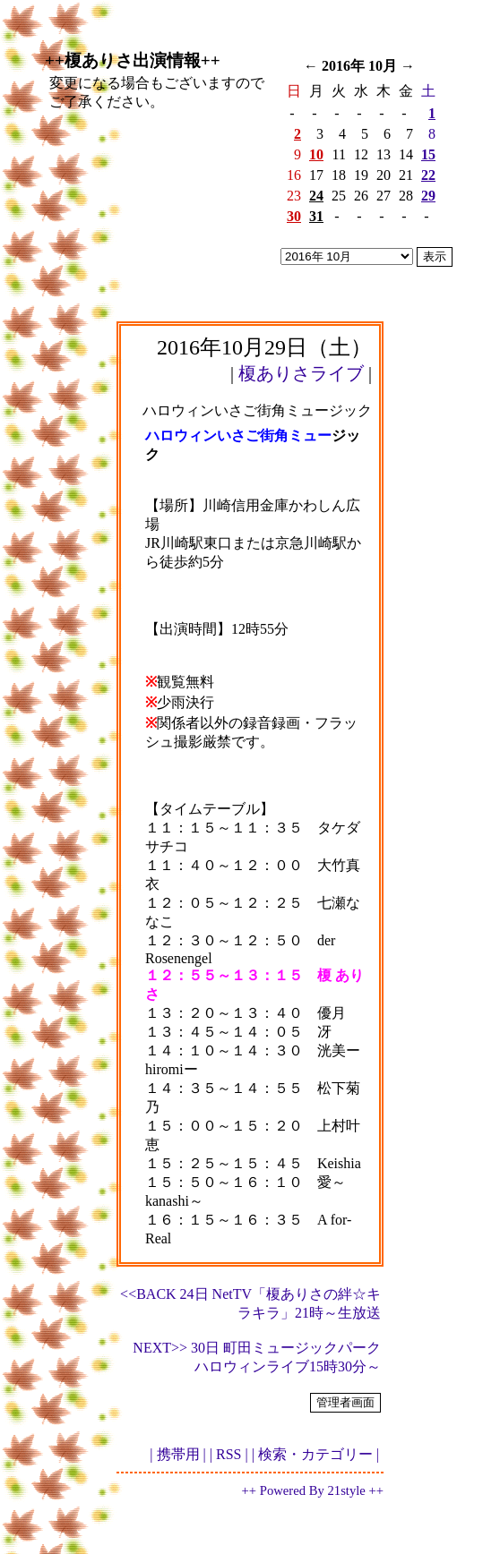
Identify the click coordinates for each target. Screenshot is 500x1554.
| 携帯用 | (177, 1454)
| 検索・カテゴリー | (315, 1454)
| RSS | (229, 1454)
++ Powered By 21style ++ (313, 1490)
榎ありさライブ (301, 373)
